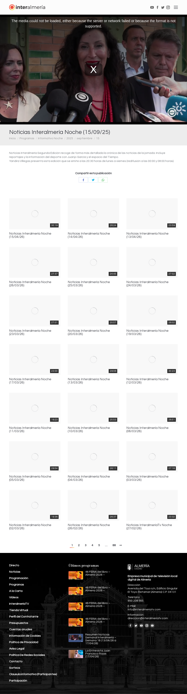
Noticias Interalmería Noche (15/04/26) (30, 235)
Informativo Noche (50, 138)
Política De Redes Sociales (27, 655)
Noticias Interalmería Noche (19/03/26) (147, 332)
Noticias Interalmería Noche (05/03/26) (30, 478)
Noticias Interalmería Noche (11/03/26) (30, 429)
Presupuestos (18, 623)
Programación (18, 578)
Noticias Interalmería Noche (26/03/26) (30, 283)
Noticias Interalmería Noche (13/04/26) (147, 235)
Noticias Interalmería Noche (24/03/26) (147, 283)
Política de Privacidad (23, 642)
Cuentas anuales (20, 629)
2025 (69, 138)
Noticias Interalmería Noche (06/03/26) (147, 429)
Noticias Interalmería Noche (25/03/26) (89, 283)
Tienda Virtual (18, 610)
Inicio (12, 138)
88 (114, 545)
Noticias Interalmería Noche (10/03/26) (89, 429)
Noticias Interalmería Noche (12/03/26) (147, 381)
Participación (18, 680)
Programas (27, 138)
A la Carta (15, 591)
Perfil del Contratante (23, 616)
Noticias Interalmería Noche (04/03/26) (89, 478)
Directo (14, 565)
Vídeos (13, 597)
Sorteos (14, 667)
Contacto (15, 661)
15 (97, 138)
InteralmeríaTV (19, 603)
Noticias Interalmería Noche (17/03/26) (30, 381)
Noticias (14, 571)
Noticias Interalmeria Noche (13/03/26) (89, 381)
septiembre (84, 138)
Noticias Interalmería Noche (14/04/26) (89, 235)
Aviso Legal (16, 648)
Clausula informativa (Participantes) (33, 674)
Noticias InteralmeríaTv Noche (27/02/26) (149, 526)
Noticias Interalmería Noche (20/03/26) (89, 332)
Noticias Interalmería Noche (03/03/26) (147, 478)
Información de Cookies (25, 635)
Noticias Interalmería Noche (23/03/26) (30, 332)
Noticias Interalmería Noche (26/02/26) (89, 526)
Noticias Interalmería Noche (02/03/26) (30, 526)
